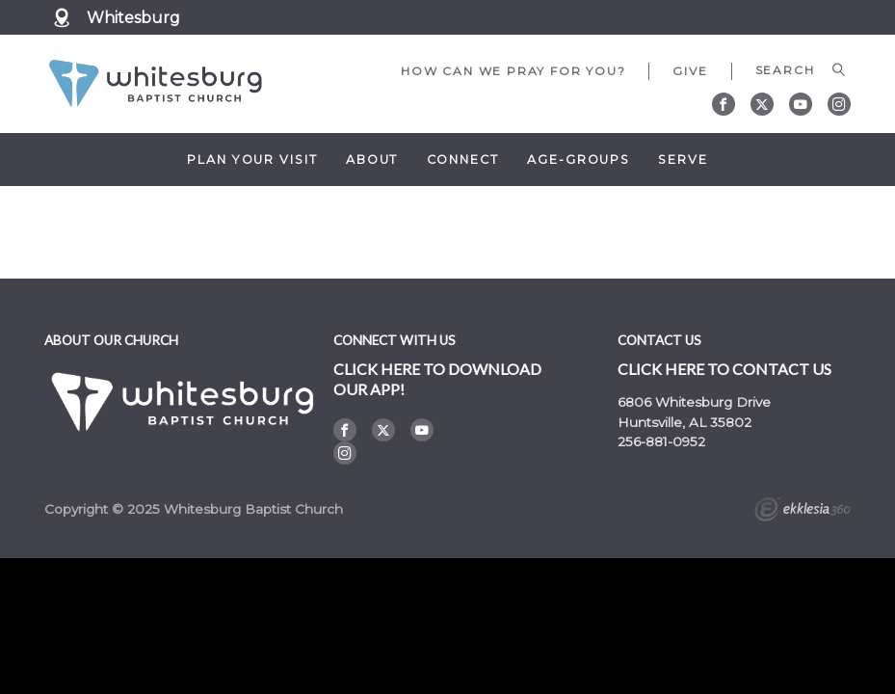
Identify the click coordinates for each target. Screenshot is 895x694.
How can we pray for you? (513, 71)
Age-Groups (578, 159)
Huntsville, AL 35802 (684, 422)
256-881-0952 (661, 441)
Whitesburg (133, 18)
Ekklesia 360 (802, 511)
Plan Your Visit (252, 159)
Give (689, 71)
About (372, 159)
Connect (463, 159)
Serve (682, 159)
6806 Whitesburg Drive (694, 402)
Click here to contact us (724, 369)
